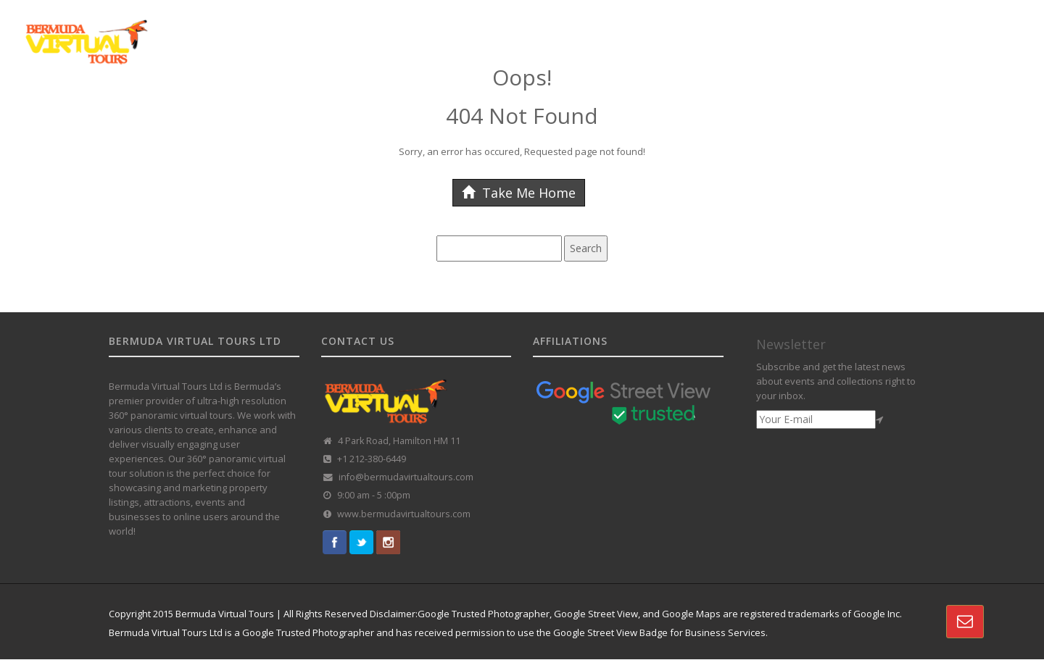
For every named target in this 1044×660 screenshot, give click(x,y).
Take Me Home (519, 192)
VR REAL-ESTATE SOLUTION (847, 31)
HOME (380, 31)
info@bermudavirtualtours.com (406, 477)
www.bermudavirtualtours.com (404, 514)
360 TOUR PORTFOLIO (719, 31)
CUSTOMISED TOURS (607, 31)
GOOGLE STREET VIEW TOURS (476, 31)
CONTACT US (955, 31)
